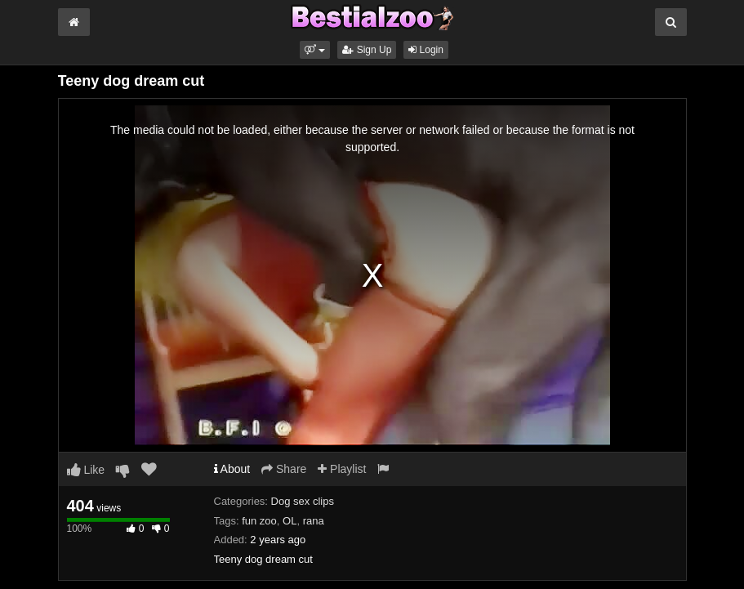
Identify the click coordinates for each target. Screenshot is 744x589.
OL (289, 521)
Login (425, 50)
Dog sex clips (302, 501)
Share (283, 468)
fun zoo (259, 521)
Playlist (342, 468)
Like (86, 469)
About (232, 468)
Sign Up (366, 50)
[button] (315, 50)
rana (313, 521)
